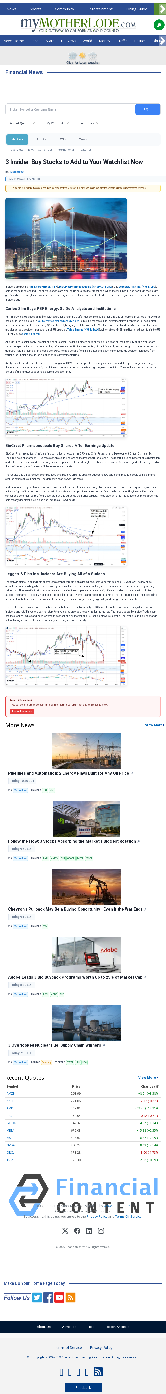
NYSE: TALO (92, 329)
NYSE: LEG (149, 286)
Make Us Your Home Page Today (34, 1283)
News (12, 8)
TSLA (10, 1160)
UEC (84, 1062)
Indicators (87, 123)
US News (68, 40)
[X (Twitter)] (65, 1232)
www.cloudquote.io (118, 1205)
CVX (45, 926)
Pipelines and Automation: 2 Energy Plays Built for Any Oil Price (70, 773)
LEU (78, 1062)
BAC (10, 1116)
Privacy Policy (97, 1216)
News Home (13, 40)
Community (64, 8)
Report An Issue (121, 1327)
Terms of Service (68, 1347)
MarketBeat (20, 790)
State (50, 40)
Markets (17, 139)
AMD (10, 1108)
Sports (36, 8)
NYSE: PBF (50, 286)
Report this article (22, 711)
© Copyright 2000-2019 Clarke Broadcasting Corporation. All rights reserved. (83, 1357)
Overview (16, 149)
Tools (83, 139)
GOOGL (71, 858)
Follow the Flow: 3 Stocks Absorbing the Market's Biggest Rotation (74, 841)
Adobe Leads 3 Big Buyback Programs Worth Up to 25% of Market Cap (77, 977)
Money (104, 40)
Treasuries (84, 149)
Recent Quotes (19, 123)
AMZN (54, 858)
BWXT (70, 1062)
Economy (46, 1062)
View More (147, 1077)
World (87, 40)
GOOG (11, 1123)
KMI (52, 790)
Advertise (68, 1327)
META (80, 858)
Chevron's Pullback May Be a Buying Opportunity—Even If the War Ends (77, 909)
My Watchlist (55, 123)
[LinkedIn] (89, 1232)
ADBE (54, 994)
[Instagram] (101, 1232)
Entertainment (100, 8)
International (65, 149)
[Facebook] (77, 1232)
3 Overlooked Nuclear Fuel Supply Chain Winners (56, 1045)
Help (92, 1327)
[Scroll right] (162, 9)
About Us (40, 1327)
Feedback (83, 1387)
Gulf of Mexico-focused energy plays (58, 321)
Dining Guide (136, 8)
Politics (140, 40)
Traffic (122, 40)
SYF (62, 994)
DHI (63, 858)
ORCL (10, 1152)
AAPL (46, 858)
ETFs (62, 139)
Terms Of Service (128, 1216)
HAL (45, 790)
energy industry (31, 334)
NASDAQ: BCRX (102, 286)
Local (34, 40)
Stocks (41, 139)
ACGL (46, 994)
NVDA (11, 1145)
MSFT (89, 858)
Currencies (45, 149)
